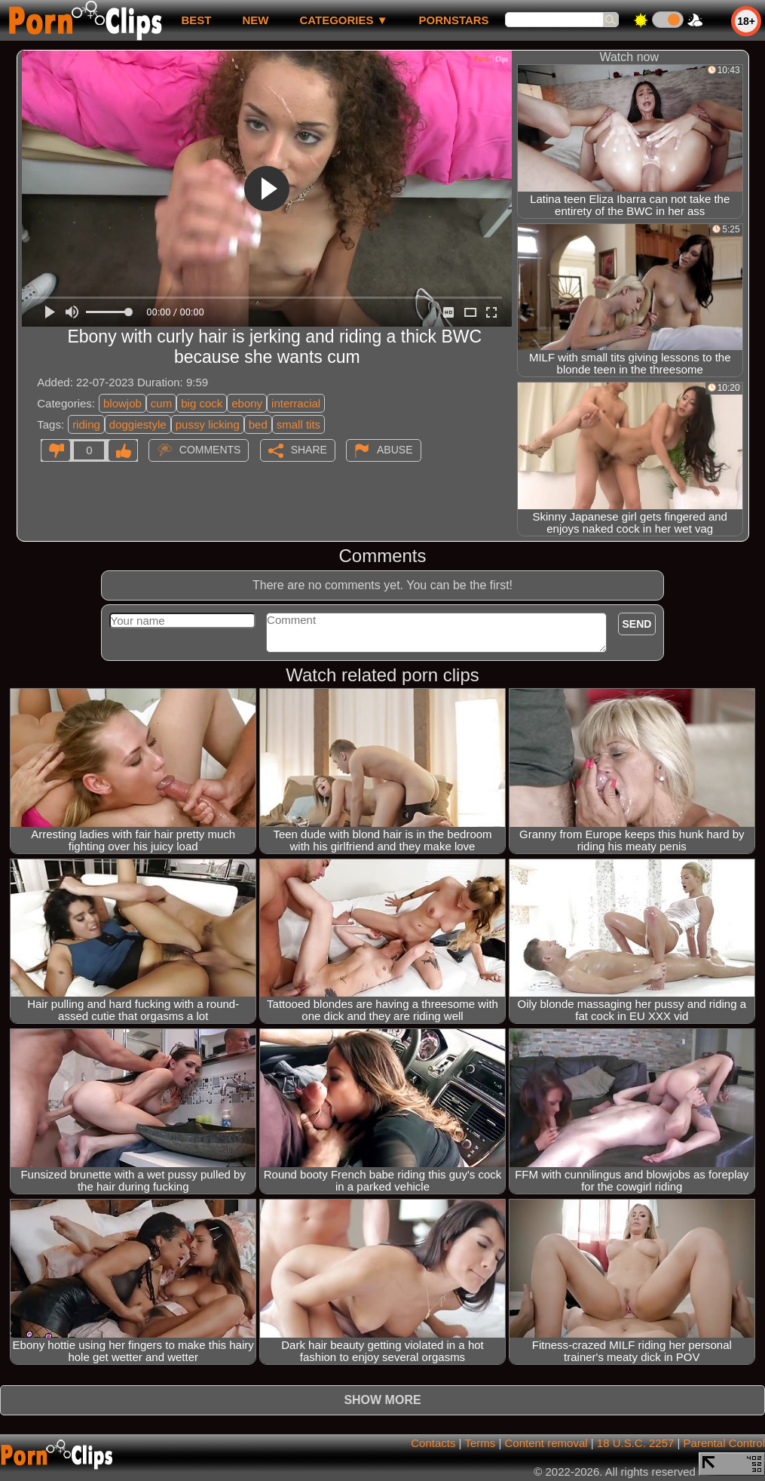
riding (86, 424)
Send (637, 624)
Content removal (546, 1442)
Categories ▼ (343, 20)
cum (161, 403)
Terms (479, 1442)
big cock (201, 403)
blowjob (122, 403)
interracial (295, 403)
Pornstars (454, 20)
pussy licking (208, 424)
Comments (210, 450)
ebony (246, 403)
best (196, 20)
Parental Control (724, 1442)
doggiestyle (138, 424)
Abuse (394, 450)
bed (258, 424)
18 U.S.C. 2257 (636, 1442)
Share (309, 450)
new (255, 20)
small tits (298, 424)
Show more (382, 1399)
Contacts (433, 1442)
